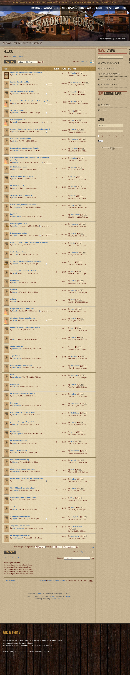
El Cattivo (15, 150)
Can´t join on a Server (18, 252)
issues (12, 375)
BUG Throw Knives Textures (20, 139)
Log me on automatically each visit (112, 136)
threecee (15, 424)
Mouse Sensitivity (16, 346)
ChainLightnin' (17, 434)
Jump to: (60, 558)
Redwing (15, 490)
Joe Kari (15, 226)
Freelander (16, 471)
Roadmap (71, 8)
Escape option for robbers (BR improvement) (26, 478)
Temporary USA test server (20, 526)
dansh (14, 103)
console (13, 507)
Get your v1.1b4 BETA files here (22, 309)
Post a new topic (10, 61)
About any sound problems (20, 516)
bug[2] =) (13, 214)
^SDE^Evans (16, 216)
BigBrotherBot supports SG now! (22, 469)
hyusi (72, 120)
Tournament (47, 8)
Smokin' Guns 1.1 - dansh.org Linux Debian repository (30, 101)
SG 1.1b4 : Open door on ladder (22, 176)
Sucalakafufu (16, 349)
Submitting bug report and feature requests (26, 72)
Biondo (73, 101)
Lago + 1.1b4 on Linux (18, 450)
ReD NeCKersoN (119, 39)
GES (14, 443)
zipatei (14, 141)
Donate (89, 8)
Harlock (15, 462)
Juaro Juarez (75, 536)
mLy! (14, 330)
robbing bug (14, 280)
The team (42, 580)
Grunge (68, 596)
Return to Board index (12, 558)
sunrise (14, 283)
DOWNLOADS (35, 8)
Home (8, 43)
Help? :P (13, 290)
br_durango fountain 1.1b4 (20, 536)
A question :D (15, 356)
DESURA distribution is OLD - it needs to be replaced (30, 129)
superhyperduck (76, 82)
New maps (14, 403)
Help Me (13, 299)
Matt (72, 205)
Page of (84, 61)
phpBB (40, 594)
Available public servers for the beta (23, 271)
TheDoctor (74, 139)
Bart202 (15, 386)
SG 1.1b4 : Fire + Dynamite (20, 186)
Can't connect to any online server (22, 412)
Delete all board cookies (56, 580)
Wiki (63, 8)
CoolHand (74, 375)
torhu (15, 56)
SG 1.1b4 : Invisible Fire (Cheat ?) (22, 393)
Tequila (20, 56)
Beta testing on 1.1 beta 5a (19, 233)
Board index (10, 580)
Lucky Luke (75, 517)
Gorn (14, 169)
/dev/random (75, 451)
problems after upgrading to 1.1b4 (22, 422)
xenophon (74, 356)
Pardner (73, 130)
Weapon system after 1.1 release (22, 91)
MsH (72, 309)
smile (72, 271)
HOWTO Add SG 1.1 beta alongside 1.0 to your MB (29, 242)
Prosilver (52, 596)
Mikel (14, 301)
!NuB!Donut (16, 415)
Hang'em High (107, 39)
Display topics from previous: (30, 547)
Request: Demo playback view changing (24, 148)
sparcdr (73, 432)
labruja (14, 509)
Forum (17, 43)
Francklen (74, 92)
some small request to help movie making (25, 327)
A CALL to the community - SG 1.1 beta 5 (25, 261)
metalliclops (16, 377)
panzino (15, 131)
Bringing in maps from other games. (23, 497)
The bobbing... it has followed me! (22, 488)
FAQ (57, 8)
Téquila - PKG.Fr (57, 599)
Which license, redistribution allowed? (24, 205)
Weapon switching (17, 110)
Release (38, 43)
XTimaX (15, 254)
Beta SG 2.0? (15, 384)
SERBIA (74, 158)
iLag (72, 111)
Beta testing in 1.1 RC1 (18, 224)
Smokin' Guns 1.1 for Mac (19, 82)
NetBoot (15, 84)
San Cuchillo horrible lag (19, 460)
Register (99, 8)
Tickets (81, 8)
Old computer (15, 431)
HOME (124, 8)
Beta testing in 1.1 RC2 (18, 120)
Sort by (54, 547)
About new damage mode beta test (22, 318)
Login (117, 8)
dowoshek (15, 94)
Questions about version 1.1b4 (21, 365)
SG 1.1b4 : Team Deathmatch (21, 195)
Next (92, 547)
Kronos (14, 292)
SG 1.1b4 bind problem (18, 441)
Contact (109, 8)
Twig (72, 498)
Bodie (14, 245)
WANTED (27, 43)
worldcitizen (16, 207)
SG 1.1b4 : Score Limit (18, 167)
